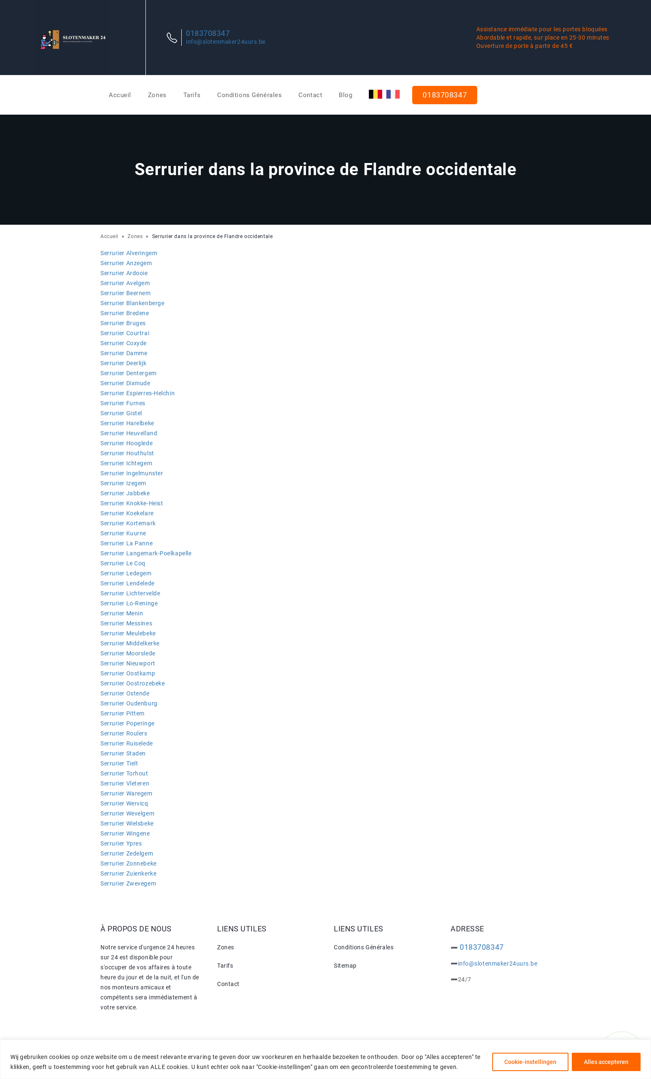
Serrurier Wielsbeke (127, 823)
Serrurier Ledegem (126, 573)
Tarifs (191, 95)
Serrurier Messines (126, 623)
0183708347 (208, 33)
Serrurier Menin (121, 613)
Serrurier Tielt (119, 763)
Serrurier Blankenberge (132, 303)
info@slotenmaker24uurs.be (225, 41)
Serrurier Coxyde (123, 343)
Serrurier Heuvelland (128, 433)
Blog (345, 95)
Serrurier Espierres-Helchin (137, 393)
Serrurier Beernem (125, 293)
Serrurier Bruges (123, 323)
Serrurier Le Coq (122, 563)
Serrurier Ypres (121, 843)
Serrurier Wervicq (124, 803)
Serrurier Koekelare (127, 513)
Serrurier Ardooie (124, 273)
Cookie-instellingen (530, 1062)
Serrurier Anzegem (126, 263)
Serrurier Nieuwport (127, 663)
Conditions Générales (249, 95)
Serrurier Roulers (124, 733)
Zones (157, 95)
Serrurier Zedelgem (126, 853)
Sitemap (345, 965)
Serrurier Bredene (124, 313)
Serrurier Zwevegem (128, 883)
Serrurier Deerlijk (123, 363)
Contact (310, 95)
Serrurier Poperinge (127, 723)
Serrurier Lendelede (127, 583)
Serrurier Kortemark (128, 523)
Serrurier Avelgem (125, 283)
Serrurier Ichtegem (126, 463)
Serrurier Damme (123, 353)
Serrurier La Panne (126, 543)
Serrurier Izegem (123, 483)
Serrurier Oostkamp (127, 673)
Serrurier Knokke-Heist (131, 503)
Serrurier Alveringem (128, 253)
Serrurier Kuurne (123, 533)
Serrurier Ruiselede (126, 743)
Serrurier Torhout (124, 773)
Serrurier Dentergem (128, 373)
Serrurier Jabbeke (125, 493)
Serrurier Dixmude (125, 383)
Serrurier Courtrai (124, 333)
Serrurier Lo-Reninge (129, 603)
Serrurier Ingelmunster (131, 473)
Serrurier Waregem (126, 793)
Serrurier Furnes (122, 403)
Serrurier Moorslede (127, 653)
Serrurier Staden (123, 753)
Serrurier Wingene (125, 833)
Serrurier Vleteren (124, 783)
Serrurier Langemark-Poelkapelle (145, 553)
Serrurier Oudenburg (129, 703)
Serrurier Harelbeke (127, 423)
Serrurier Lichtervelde (130, 593)
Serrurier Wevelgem (127, 813)
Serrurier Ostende (125, 693)
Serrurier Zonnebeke (128, 863)
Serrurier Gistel (121, 413)
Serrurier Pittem (122, 713)
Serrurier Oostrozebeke (132, 683)
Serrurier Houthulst (127, 453)
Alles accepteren (606, 1062)
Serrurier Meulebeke (128, 633)
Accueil (120, 95)
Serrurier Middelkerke (130, 643)
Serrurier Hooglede (126, 443)
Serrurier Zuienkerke (128, 873)
